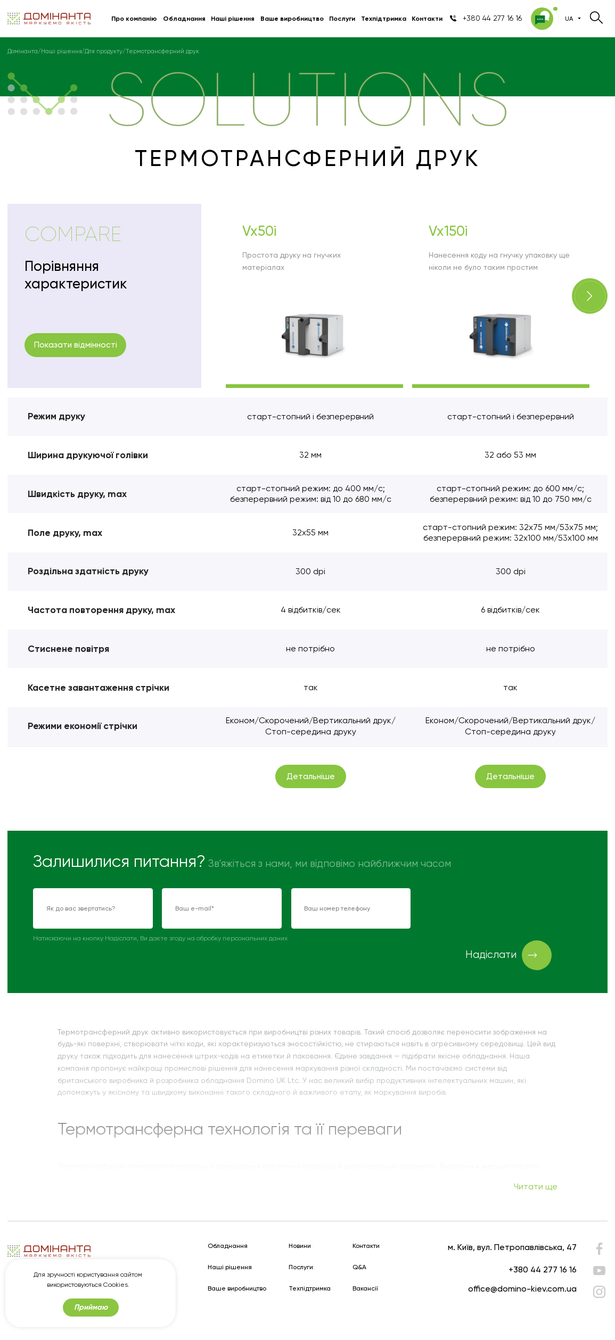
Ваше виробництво (292, 18)
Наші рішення (233, 18)
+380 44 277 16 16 (543, 1269)
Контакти (427, 18)
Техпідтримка (383, 18)
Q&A (359, 1267)
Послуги (342, 18)
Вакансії (365, 1288)
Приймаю (91, 1307)
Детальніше (310, 776)
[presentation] (501, 909)
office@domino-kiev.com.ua (522, 1289)
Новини (300, 1246)
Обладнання (184, 18)
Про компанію (134, 18)
